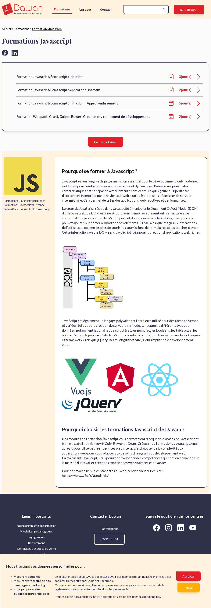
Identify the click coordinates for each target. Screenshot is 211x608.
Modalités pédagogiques (36, 531)
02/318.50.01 (189, 9)
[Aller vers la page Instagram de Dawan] (169, 528)
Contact (106, 9)
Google (91, 580)
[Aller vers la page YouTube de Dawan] (192, 528)
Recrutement (36, 543)
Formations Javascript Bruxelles (24, 200)
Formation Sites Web (47, 28)
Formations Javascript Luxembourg (27, 209)
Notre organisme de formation (36, 525)
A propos (85, 9)
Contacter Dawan (105, 142)
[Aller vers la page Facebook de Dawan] (157, 528)
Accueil (7, 28)
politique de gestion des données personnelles (130, 596)
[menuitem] (36, 526)
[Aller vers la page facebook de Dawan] (5, 52)
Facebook (106, 580)
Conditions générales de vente (36, 548)
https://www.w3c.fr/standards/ (85, 475)
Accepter (188, 576)
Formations (62, 9)
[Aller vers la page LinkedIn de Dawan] (181, 528)
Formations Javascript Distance (24, 205)
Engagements (36, 537)
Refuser (189, 587)
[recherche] (143, 9)
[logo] (22, 9)
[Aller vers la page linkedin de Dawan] (15, 52)
